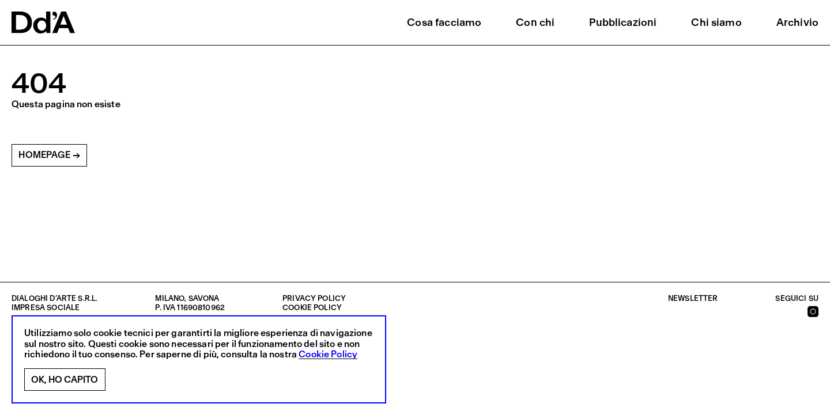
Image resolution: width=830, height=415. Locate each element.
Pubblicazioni (623, 22)
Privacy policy (314, 298)
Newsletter (693, 298)
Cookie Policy (328, 354)
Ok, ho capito (64, 379)
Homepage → (49, 154)
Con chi (535, 22)
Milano (169, 298)
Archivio (797, 22)
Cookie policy (312, 307)
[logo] (43, 22)
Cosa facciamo (444, 22)
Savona (204, 298)
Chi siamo (716, 22)
